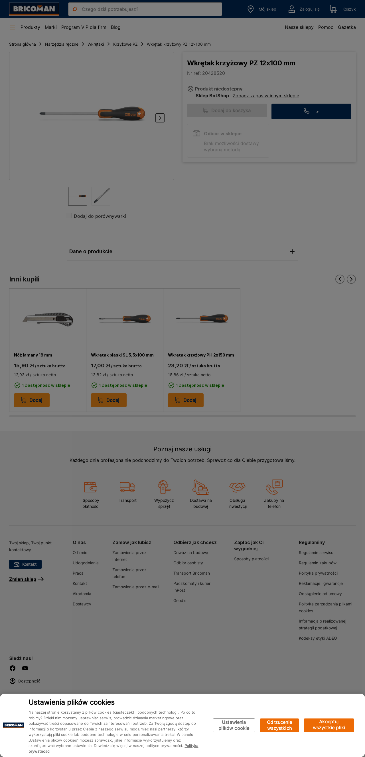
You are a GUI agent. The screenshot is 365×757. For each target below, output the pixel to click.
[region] (182, 725)
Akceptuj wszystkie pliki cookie (329, 725)
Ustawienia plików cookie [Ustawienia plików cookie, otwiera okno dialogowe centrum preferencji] (233, 725)
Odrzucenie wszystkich (279, 725)
